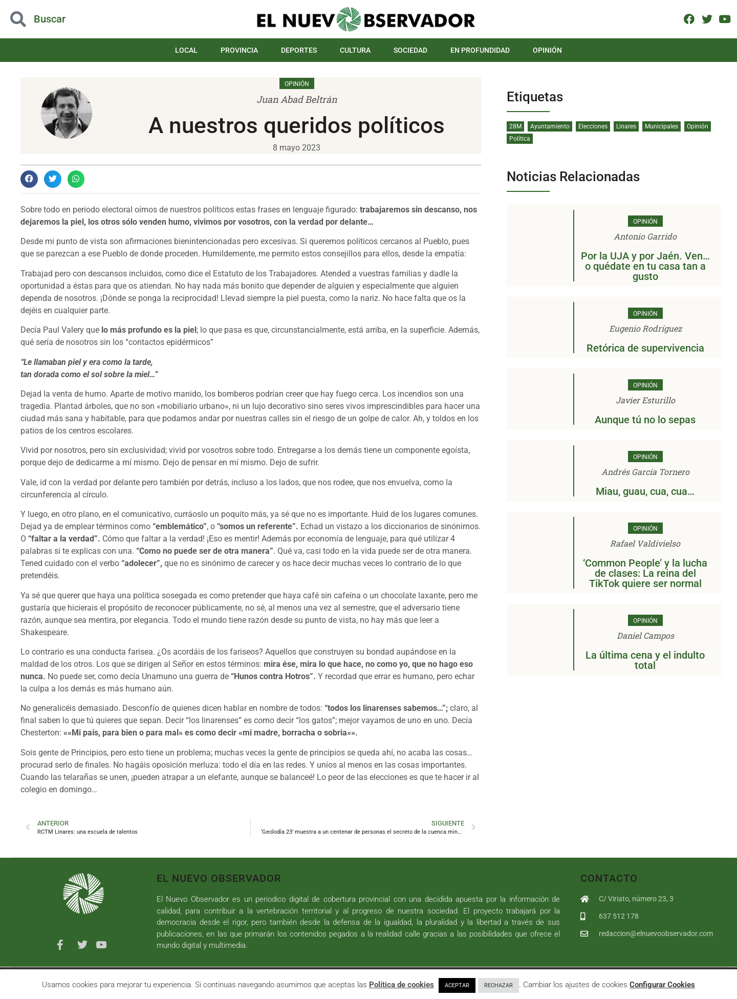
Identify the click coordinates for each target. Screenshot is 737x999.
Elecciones (593, 126)
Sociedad (410, 50)
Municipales (661, 126)
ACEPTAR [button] (457, 985)
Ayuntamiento (550, 126)
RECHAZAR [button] (498, 985)
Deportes (299, 50)
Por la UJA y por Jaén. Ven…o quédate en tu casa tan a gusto (645, 266)
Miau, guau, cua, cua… (645, 491)
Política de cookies (401, 984)
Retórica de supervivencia (645, 348)
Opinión (547, 50)
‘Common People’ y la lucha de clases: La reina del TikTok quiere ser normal (645, 573)
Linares (626, 126)
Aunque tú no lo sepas (645, 420)
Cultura (355, 50)
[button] (29, 179)
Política (519, 138)
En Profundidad (480, 50)
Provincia (239, 50)
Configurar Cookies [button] (662, 984)
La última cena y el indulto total (645, 660)
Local (186, 50)
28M (515, 126)
